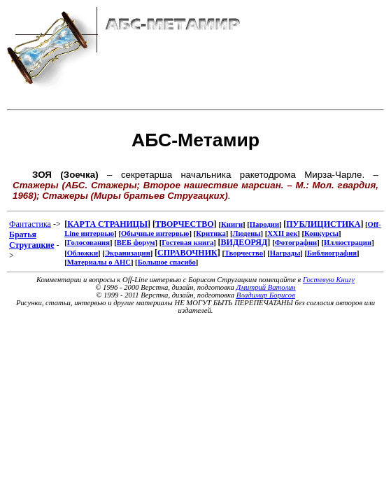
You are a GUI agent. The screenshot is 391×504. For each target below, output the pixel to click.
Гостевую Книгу (329, 280)
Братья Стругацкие (32, 240)
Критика (210, 233)
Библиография (332, 253)
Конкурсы (321, 233)
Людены (247, 233)
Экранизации (127, 253)
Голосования (88, 242)
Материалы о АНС (99, 262)
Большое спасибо (167, 262)
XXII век (282, 233)
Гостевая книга (187, 242)
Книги (232, 224)
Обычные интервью (155, 233)
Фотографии (296, 242)
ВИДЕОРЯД (244, 242)
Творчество (244, 253)
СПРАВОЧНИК (187, 253)
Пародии (264, 224)
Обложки (82, 253)
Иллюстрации (347, 242)
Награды (285, 253)
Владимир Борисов (265, 295)
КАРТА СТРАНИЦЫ (107, 224)
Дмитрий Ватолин (266, 287)
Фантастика (30, 224)
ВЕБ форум (136, 242)
